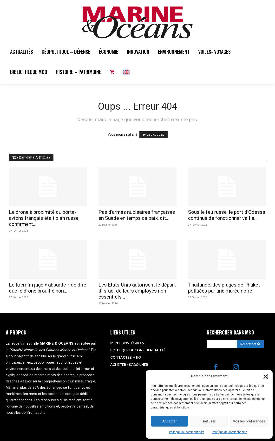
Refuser (209, 421)
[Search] (250, 344)
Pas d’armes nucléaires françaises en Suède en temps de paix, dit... (136, 215)
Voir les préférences (249, 421)
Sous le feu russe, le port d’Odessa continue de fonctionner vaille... (226, 215)
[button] (265, 376)
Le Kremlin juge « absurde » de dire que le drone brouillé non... (47, 288)
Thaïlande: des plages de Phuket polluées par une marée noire (224, 288)
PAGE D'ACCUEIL (153, 134)
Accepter (169, 421)
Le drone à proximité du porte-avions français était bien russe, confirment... (44, 218)
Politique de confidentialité (186, 432)
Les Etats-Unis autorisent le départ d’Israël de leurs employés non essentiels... (137, 291)
